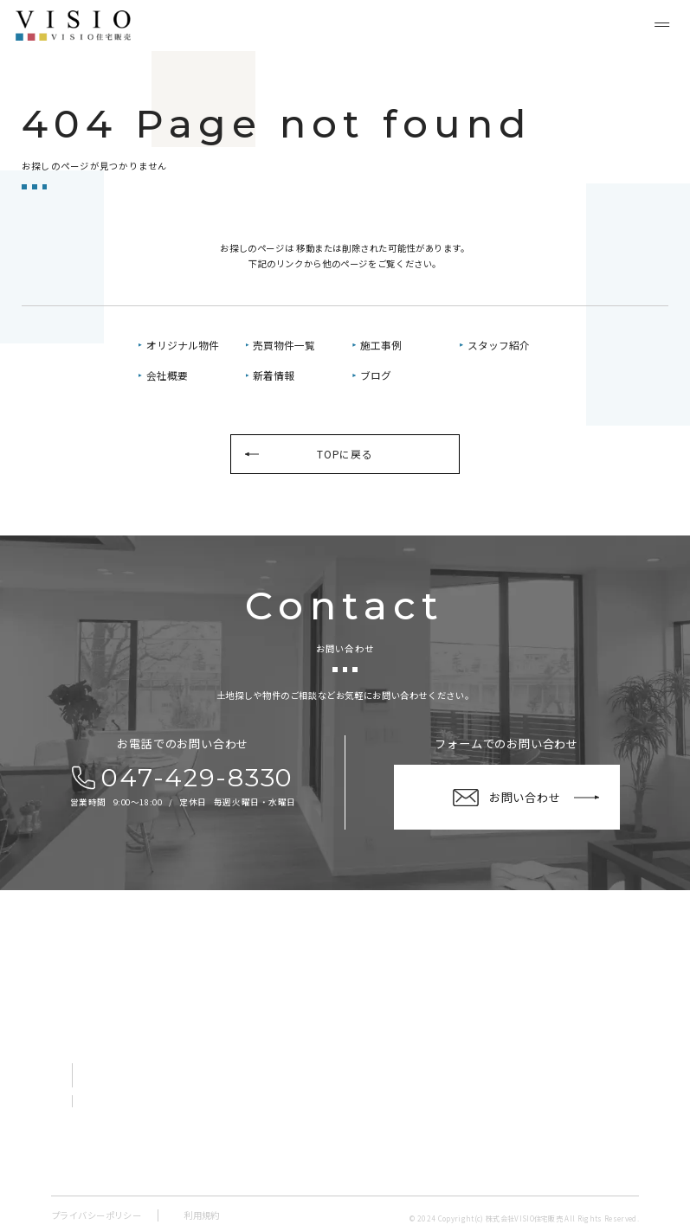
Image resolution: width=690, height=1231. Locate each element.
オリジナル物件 (182, 344)
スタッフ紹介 (499, 344)
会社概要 (167, 375)
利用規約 (202, 1215)
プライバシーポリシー (96, 1215)
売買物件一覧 (284, 344)
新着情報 (273, 375)
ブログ (375, 375)
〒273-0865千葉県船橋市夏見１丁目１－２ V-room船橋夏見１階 (169, 1034)
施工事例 (381, 344)
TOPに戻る (344, 453)
